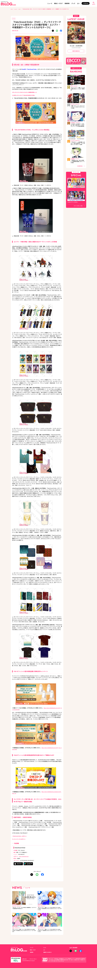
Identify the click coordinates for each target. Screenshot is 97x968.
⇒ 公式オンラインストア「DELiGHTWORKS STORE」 (25, 95)
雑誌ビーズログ (58, 3)
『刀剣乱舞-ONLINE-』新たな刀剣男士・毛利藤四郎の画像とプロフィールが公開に (78, 165)
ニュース (49, 3)
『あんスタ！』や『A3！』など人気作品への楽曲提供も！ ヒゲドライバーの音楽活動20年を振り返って (24, 909)
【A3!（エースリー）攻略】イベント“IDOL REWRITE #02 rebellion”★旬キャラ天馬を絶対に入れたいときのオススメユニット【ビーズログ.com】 (50, 909)
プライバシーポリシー (34, 959)
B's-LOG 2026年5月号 (76, 46)
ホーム (12, 9)
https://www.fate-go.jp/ (24, 856)
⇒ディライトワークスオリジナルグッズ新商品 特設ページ (26, 92)
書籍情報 (67, 3)
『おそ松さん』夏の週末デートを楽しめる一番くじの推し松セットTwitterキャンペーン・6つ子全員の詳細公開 (78, 126)
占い (78, 3)
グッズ (73, 3)
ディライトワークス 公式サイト (19, 839)
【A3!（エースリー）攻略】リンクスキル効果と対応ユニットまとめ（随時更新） (78, 89)
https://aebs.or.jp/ (61, 961)
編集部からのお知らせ (48, 952)
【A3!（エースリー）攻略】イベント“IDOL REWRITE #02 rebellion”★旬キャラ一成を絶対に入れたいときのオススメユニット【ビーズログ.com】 (50, 933)
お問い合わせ (24, 959)
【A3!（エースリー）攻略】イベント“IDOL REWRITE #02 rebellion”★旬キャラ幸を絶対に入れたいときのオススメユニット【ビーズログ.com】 (24, 933)
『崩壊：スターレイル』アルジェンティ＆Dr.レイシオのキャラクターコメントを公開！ (78, 108)
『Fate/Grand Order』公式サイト (20, 836)
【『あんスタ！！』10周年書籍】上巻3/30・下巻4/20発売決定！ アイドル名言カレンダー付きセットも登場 (77, 146)
